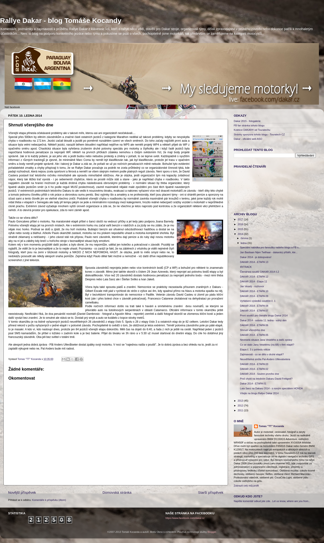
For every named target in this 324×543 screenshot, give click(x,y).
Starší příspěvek (210, 492)
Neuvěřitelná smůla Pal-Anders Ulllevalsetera (265, 359)
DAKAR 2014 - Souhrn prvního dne (259, 373)
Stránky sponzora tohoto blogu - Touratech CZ (259, 134)
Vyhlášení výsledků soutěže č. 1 (257, 301)
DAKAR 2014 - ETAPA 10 (254, 291)
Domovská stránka (117, 492)
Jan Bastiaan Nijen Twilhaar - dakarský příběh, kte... (269, 252)
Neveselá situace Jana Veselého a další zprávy (266, 339)
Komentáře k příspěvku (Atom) (49, 500)
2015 (241, 229)
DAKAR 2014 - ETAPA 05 (254, 335)
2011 (241, 410)
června (245, 238)
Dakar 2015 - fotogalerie (247, 121)
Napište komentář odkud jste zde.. (252, 501)
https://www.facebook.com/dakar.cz (185, 518)
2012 (241, 405)
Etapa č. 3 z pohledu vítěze (255, 349)
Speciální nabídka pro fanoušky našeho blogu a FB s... (270, 247)
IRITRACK (246, 266)
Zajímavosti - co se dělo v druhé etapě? (262, 354)
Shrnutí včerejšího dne (252, 330)
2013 (241, 400)
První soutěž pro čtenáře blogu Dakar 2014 (264, 315)
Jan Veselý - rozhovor (252, 286)
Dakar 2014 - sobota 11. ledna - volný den (263, 320)
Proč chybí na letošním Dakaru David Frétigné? (266, 378)
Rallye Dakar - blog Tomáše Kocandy (61, 20)
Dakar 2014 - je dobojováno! (255, 257)
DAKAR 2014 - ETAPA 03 (254, 364)
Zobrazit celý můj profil (246, 485)
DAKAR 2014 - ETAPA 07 (254, 310)
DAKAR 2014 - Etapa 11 (253, 281)
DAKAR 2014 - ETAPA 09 (254, 296)
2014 (241, 234)
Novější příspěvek (22, 492)
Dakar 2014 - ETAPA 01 (253, 383)
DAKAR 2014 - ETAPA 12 (254, 276)
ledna (244, 243)
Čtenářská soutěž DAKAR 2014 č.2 (259, 271)
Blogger (212, 532)
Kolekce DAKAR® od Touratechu (252, 129)
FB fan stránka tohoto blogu (249, 125)
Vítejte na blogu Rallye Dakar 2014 (259, 393)
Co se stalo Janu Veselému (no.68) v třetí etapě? (267, 344)
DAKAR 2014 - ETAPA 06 (254, 325)
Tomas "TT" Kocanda (30, 359)
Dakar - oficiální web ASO (248, 138)
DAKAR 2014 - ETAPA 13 (254, 262)
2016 (241, 224)
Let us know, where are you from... (291, 501)
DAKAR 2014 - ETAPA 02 (254, 369)
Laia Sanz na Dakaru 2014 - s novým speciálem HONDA (271, 388)
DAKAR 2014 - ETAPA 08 (254, 305)
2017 (241, 219)
